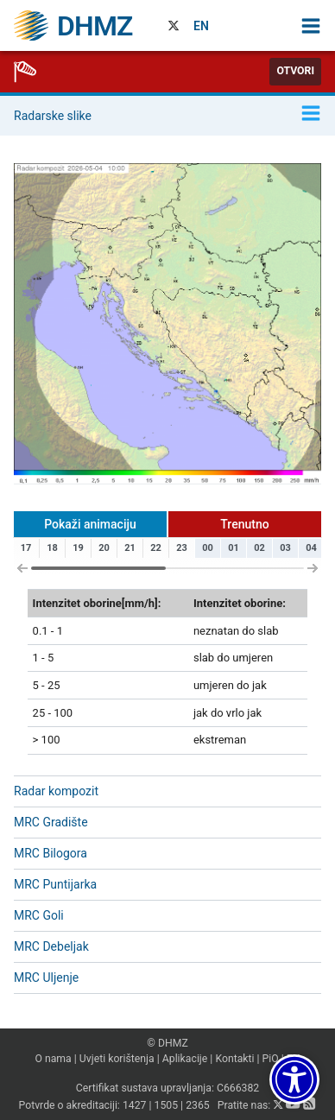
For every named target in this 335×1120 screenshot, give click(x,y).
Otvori (295, 71)
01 (233, 548)
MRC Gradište (51, 822)
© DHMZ (167, 1043)
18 (52, 548)
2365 (198, 1105)
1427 (135, 1105)
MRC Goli (39, 915)
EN (201, 26)
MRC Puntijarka (55, 884)
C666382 (238, 1088)
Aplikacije (185, 1059)
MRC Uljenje (46, 977)
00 (207, 548)
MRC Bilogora (50, 853)
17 (26, 548)
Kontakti (234, 1059)
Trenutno (244, 524)
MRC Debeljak (51, 946)
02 (259, 548)
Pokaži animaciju (90, 524)
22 (155, 548)
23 (181, 548)
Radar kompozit (56, 791)
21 (130, 548)
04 (311, 548)
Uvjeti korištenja (117, 1059)
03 (285, 548)
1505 (167, 1105)
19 (78, 548)
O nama (53, 1059)
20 (104, 548)
